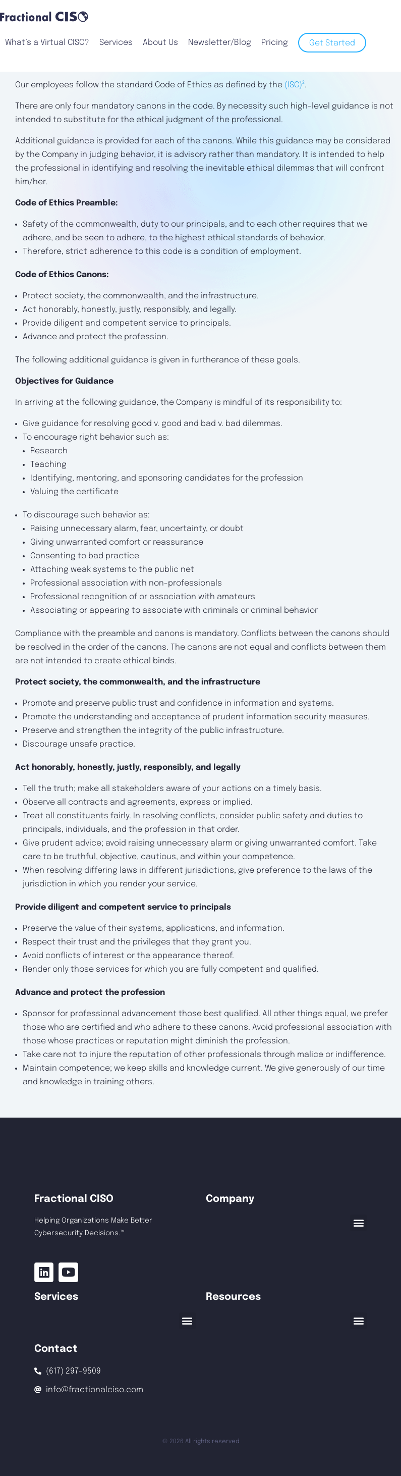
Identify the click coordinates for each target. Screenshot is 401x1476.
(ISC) (294, 85)
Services (116, 42)
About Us (160, 42)
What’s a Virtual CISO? (47, 42)
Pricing (274, 42)
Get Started (332, 43)
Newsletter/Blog (219, 42)
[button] (358, 1223)
